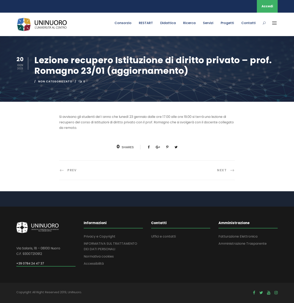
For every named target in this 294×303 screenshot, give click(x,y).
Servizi (208, 23)
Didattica (168, 23)
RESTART (146, 23)
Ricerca (189, 23)
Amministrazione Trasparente (242, 243)
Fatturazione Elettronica (237, 236)
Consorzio (123, 23)
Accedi (267, 6)
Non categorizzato (55, 81)
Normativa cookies (99, 256)
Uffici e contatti (163, 236)
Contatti (248, 23)
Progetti (227, 23)
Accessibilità (94, 263)
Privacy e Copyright (99, 236)
